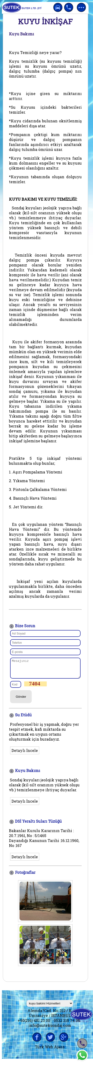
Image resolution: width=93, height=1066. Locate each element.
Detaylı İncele (25, 753)
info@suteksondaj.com (49, 1028)
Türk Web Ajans (50, 1050)
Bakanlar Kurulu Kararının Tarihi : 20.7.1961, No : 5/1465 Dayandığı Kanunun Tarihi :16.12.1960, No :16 (44, 841)
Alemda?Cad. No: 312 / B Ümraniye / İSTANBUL (49, 1016)
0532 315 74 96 (67, 1023)
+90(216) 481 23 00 (34, 1023)
